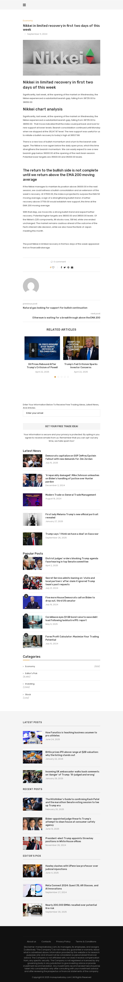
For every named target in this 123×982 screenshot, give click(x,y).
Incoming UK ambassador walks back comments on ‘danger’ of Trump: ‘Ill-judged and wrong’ (72, 773)
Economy (28, 20)
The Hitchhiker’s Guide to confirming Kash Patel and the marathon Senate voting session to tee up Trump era (72, 802)
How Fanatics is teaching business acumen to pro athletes (71, 734)
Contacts (46, 941)
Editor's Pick (31, 673)
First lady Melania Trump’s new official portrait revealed (71, 516)
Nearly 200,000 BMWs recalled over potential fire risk (71, 907)
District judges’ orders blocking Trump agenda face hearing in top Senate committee (71, 560)
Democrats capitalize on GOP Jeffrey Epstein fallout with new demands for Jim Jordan (70, 457)
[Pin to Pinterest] (68, 267)
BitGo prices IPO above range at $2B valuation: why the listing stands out (71, 754)
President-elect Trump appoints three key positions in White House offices (69, 840)
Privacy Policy (63, 941)
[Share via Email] (72, 267)
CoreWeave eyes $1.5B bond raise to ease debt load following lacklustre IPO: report (71, 619)
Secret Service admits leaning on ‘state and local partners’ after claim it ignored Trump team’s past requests (70, 581)
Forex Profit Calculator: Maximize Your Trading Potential (72, 638)
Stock (28, 694)
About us (31, 941)
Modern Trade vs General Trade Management (70, 495)
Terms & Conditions (86, 941)
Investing (29, 683)
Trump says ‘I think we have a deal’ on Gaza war (72, 534)
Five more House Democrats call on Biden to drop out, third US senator (70, 599)
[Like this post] (55, 267)
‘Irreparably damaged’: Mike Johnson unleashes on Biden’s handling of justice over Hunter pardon (72, 478)
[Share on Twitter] (65, 267)
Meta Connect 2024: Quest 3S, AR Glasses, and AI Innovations (71, 887)
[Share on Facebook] (61, 267)
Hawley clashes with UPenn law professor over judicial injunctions (71, 868)
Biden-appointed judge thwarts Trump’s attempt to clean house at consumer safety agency (70, 821)
